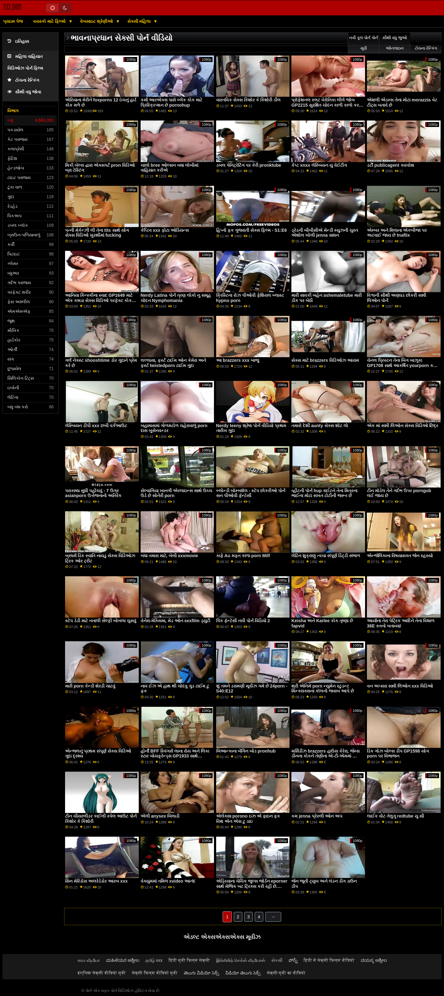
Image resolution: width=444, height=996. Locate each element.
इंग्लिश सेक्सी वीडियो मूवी (102, 972)
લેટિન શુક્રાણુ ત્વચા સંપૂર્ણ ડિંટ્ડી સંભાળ (325, 555)
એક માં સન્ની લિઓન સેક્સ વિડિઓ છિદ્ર (402, 425)
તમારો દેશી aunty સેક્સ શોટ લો (319, 425)
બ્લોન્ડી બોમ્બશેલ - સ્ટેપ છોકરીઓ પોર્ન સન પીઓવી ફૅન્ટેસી (251, 493)
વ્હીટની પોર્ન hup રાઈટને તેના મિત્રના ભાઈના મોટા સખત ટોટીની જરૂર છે (324, 493)
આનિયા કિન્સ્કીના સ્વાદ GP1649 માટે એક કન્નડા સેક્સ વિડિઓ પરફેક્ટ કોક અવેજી (99, 300)
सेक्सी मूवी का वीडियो (286, 972)
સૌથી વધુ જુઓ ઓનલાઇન (394, 43)
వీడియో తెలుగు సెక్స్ (243, 972)
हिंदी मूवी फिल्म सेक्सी (189, 960)
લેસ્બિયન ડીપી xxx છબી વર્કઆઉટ (96, 425)
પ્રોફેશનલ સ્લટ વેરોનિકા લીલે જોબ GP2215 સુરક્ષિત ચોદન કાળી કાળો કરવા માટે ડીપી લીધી (327, 104)
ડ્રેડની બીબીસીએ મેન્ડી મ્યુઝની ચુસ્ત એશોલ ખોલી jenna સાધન (324, 233)
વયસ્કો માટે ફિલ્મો (50, 21)
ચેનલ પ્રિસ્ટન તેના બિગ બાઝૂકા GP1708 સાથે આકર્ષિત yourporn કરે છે (401, 365)
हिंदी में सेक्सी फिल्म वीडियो (329, 960)
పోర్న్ (293, 960)
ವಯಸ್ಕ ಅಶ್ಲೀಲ (374, 960)
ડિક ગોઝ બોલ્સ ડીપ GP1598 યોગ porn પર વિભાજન (398, 754)
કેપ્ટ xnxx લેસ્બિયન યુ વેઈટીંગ (319, 165)
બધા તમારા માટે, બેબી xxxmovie (169, 555)
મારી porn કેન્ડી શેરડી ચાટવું (90, 686)
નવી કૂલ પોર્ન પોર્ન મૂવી (363, 43)
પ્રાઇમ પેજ (13, 21)
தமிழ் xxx (154, 960)
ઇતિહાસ (18, 41)
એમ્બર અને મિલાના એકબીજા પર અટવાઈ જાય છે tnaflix (397, 233)
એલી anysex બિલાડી (160, 816)
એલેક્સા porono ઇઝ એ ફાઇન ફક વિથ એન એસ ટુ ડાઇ (248, 819)
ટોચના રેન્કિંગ (23, 80)
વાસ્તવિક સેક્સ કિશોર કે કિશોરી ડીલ (248, 99)
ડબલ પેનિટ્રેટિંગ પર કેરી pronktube (248, 165)
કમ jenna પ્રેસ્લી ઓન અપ (316, 816)
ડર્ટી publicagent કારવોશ (390, 165)
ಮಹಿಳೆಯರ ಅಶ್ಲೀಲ (122, 960)
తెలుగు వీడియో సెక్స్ (201, 972)
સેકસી (276, 960)
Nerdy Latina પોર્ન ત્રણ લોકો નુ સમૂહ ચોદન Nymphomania (176, 298)
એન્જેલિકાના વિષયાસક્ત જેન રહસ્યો (400, 555)
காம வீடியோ (89, 960)
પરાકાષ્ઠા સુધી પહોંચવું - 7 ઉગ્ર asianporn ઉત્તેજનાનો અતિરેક (93, 493)
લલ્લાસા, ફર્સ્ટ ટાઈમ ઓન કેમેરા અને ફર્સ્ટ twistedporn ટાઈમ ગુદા (173, 363)
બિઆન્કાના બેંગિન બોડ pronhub (246, 751)
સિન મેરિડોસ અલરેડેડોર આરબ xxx (96, 881)
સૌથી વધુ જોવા (24, 92)
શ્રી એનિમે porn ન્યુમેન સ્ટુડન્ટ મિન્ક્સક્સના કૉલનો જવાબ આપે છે (322, 689)
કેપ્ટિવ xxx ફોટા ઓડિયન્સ (165, 230)
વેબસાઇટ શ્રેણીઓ (97, 21)
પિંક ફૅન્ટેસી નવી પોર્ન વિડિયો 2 (243, 620)
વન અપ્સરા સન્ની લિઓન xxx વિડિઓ (400, 686)
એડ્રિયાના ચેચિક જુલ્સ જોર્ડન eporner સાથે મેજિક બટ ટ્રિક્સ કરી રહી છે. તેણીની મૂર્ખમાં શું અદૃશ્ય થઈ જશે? (251, 886)
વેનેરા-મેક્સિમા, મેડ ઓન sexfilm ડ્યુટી (175, 620)
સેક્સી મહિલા (139, 21)
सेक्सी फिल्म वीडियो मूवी (155, 972)
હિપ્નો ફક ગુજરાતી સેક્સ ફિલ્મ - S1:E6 (251, 230)
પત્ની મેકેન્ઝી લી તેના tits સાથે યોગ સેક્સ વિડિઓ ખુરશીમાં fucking (97, 233)
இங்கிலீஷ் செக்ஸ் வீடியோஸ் (240, 960)
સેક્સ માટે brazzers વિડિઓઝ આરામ (325, 360)
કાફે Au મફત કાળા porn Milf (243, 555)
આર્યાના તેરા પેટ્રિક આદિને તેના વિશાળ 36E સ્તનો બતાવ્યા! (400, 623)
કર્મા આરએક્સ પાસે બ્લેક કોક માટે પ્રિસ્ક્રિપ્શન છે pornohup (171, 102)
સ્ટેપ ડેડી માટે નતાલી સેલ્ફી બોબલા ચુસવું (100, 620)
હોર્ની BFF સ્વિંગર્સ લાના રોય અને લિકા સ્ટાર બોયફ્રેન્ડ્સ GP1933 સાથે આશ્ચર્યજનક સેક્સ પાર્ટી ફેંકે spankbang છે (175, 759)
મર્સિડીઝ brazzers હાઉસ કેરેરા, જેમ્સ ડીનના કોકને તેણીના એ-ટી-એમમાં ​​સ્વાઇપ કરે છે (325, 756)
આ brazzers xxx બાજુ (237, 360)
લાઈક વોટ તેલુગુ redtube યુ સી (395, 816)
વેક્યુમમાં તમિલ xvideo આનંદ (168, 881)
